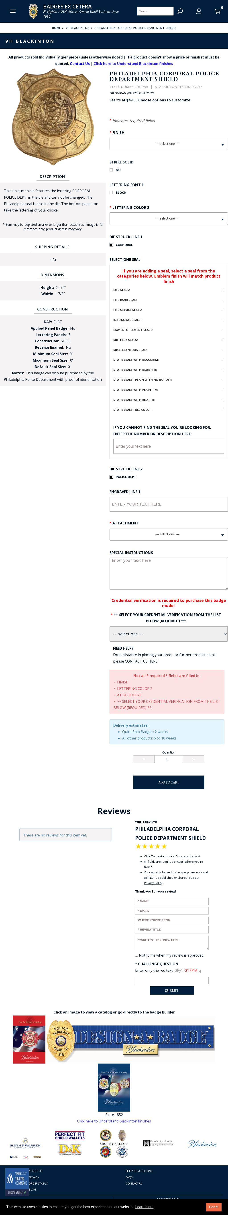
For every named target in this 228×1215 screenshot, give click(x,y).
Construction (52, 309)
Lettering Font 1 (127, 184)
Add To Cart (169, 782)
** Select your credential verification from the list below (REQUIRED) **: (167, 618)
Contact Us (134, 1183)
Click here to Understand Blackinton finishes (133, 63)
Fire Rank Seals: (126, 300)
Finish (118, 132)
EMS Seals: (121, 290)
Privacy (34, 1177)
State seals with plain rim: (135, 390)
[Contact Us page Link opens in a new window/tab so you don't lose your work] (141, 661)
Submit (172, 990)
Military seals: (125, 340)
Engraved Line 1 (125, 491)
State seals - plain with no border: (142, 380)
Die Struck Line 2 (126, 469)
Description (52, 176)
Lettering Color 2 (130, 207)
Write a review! (143, 92)
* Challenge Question (156, 963)
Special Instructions (131, 552)
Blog (32, 1189)
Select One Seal (125, 259)
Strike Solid (122, 162)
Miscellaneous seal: (130, 350)
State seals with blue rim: (135, 370)
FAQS (129, 1177)
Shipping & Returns (139, 1171)
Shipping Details (52, 246)
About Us (35, 1171)
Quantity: (168, 752)
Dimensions (52, 274)
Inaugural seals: (127, 320)
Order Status (38, 1183)
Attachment (125, 523)
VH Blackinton (78, 28)
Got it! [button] (213, 1207)
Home (56, 28)
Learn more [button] (144, 1207)
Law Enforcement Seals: (133, 330)
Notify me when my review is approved (171, 955)
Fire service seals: (127, 310)
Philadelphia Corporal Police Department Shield (135, 28)
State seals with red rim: (134, 400)
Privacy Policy (153, 883)
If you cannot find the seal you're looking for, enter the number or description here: (162, 430)
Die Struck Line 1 (126, 236)
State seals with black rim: (136, 360)
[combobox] (169, 143)
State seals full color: (133, 410)
